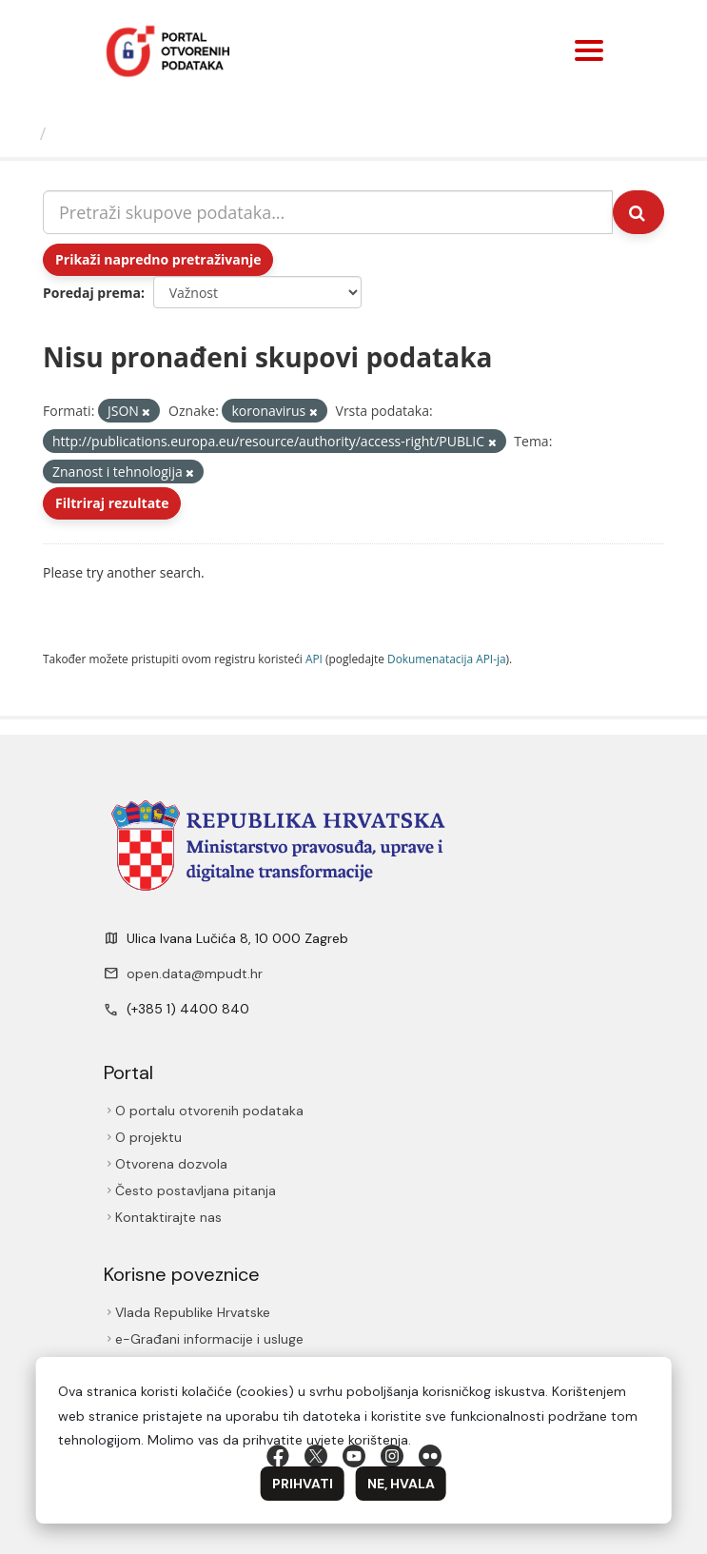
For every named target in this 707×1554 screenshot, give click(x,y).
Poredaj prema (92, 293)
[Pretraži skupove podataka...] (328, 212)
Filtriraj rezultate (111, 503)
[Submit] (638, 212)
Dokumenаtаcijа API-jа (446, 658)
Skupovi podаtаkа (131, 133)
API (314, 658)
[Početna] (22, 133)
